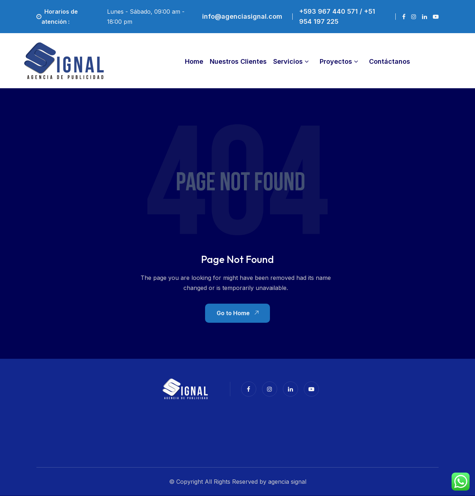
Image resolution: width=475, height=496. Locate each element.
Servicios (288, 61)
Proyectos (336, 61)
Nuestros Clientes (238, 61)
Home (194, 61)
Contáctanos (389, 61)
